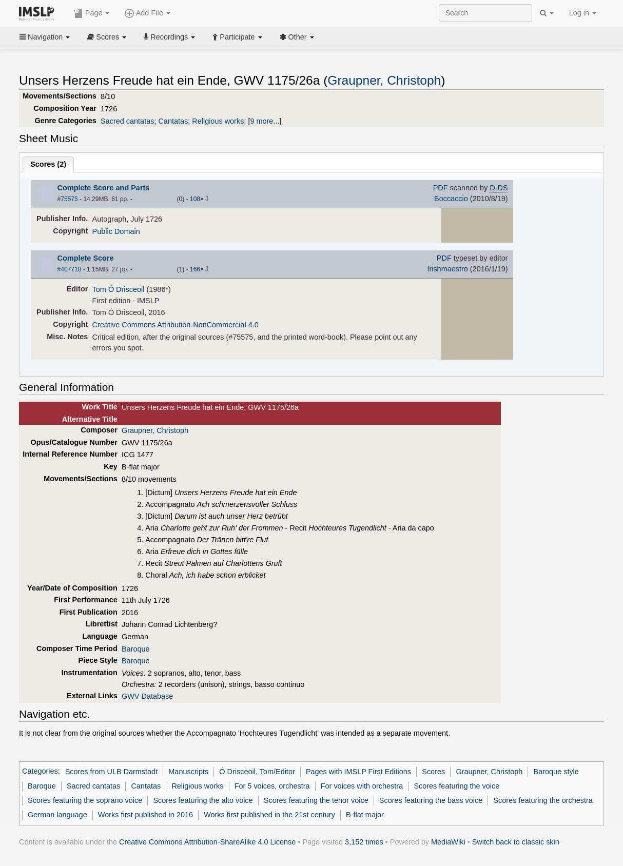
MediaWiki (448, 842)
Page (92, 13)
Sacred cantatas (127, 121)
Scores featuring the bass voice (430, 800)
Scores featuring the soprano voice (85, 800)
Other (297, 37)
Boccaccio (451, 198)
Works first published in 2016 (145, 815)
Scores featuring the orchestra (542, 800)
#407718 (69, 269)
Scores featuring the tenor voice (316, 800)
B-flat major (365, 815)
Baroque (136, 649)
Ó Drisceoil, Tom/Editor (257, 771)
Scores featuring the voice (456, 786)
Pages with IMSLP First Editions (358, 771)
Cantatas (173, 121)
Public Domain (116, 231)
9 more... (264, 121)
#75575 (67, 199)
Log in (582, 13)
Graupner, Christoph (384, 80)
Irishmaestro (447, 269)
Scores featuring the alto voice (202, 800)
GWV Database (147, 696)
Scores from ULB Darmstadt (111, 771)
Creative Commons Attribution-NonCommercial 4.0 (175, 325)
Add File (147, 13)
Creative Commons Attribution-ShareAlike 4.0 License (207, 842)
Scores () (48, 164)
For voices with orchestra (362, 786)
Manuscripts (188, 771)
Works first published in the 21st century (269, 815)
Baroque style (556, 771)
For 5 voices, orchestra (272, 786)
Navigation (45, 37)
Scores (106, 37)
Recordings (169, 37)
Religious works (218, 121)
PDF (440, 188)
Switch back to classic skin (515, 842)
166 (195, 269)
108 (195, 199)
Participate (237, 37)
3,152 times (364, 842)
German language (57, 815)
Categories (40, 771)
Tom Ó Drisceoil (118, 289)
